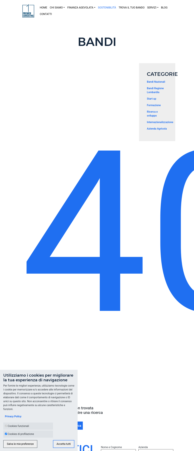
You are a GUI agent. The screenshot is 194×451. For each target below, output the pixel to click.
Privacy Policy (13, 416)
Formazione (154, 105)
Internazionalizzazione (160, 122)
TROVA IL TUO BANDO (132, 7)
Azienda (143, 447)
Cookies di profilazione (21, 434)
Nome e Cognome (111, 447)
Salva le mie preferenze (20, 443)
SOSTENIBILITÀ (107, 7)
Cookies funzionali (18, 426)
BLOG (164, 7)
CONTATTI (46, 14)
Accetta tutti (64, 443)
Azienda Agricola (157, 128)
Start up (151, 98)
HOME (43, 7)
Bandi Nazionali (156, 81)
